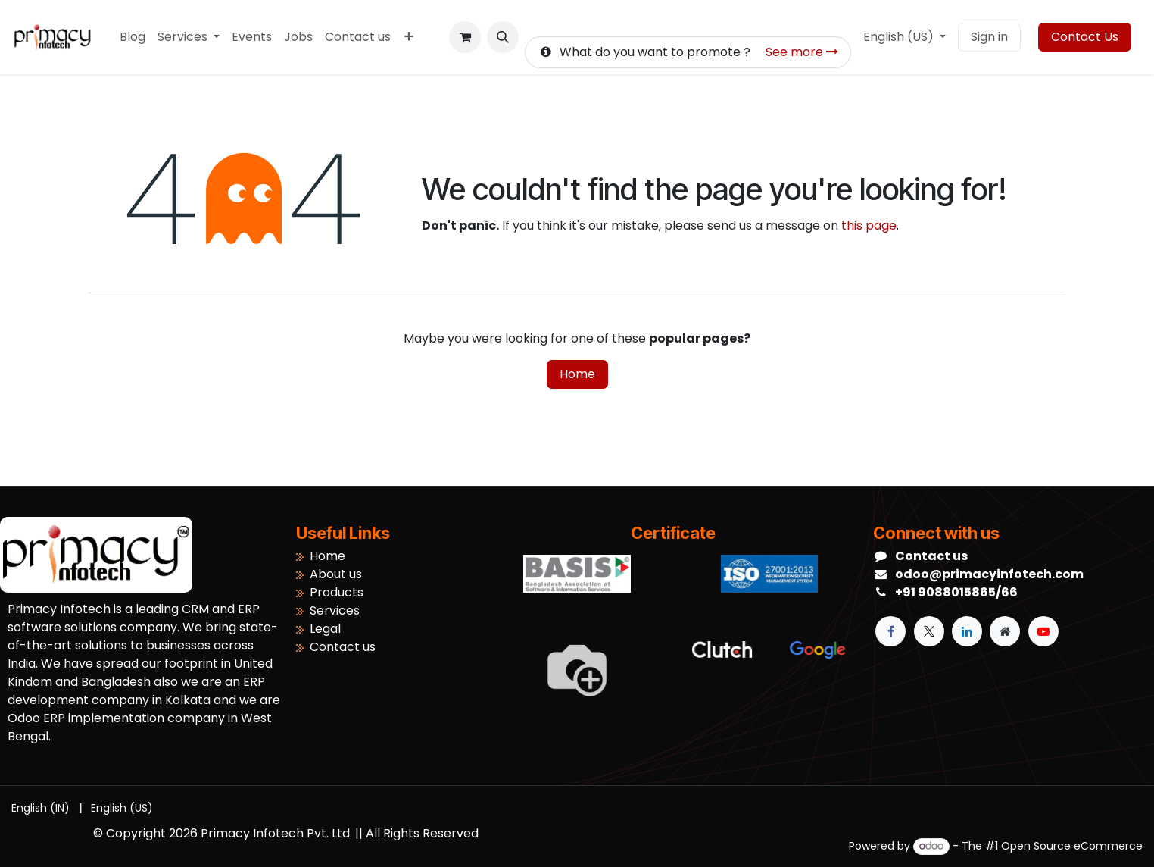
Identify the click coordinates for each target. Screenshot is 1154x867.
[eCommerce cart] (465, 37)
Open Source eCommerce (1072, 845)
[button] (503, 37)
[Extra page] (1005, 631)
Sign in (989, 36)
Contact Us (1084, 36)
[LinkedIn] (967, 631)
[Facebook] (890, 631)
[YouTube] (1043, 631)
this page (869, 225)
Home (577, 374)
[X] (929, 631)
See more (802, 52)
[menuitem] (132, 37)
